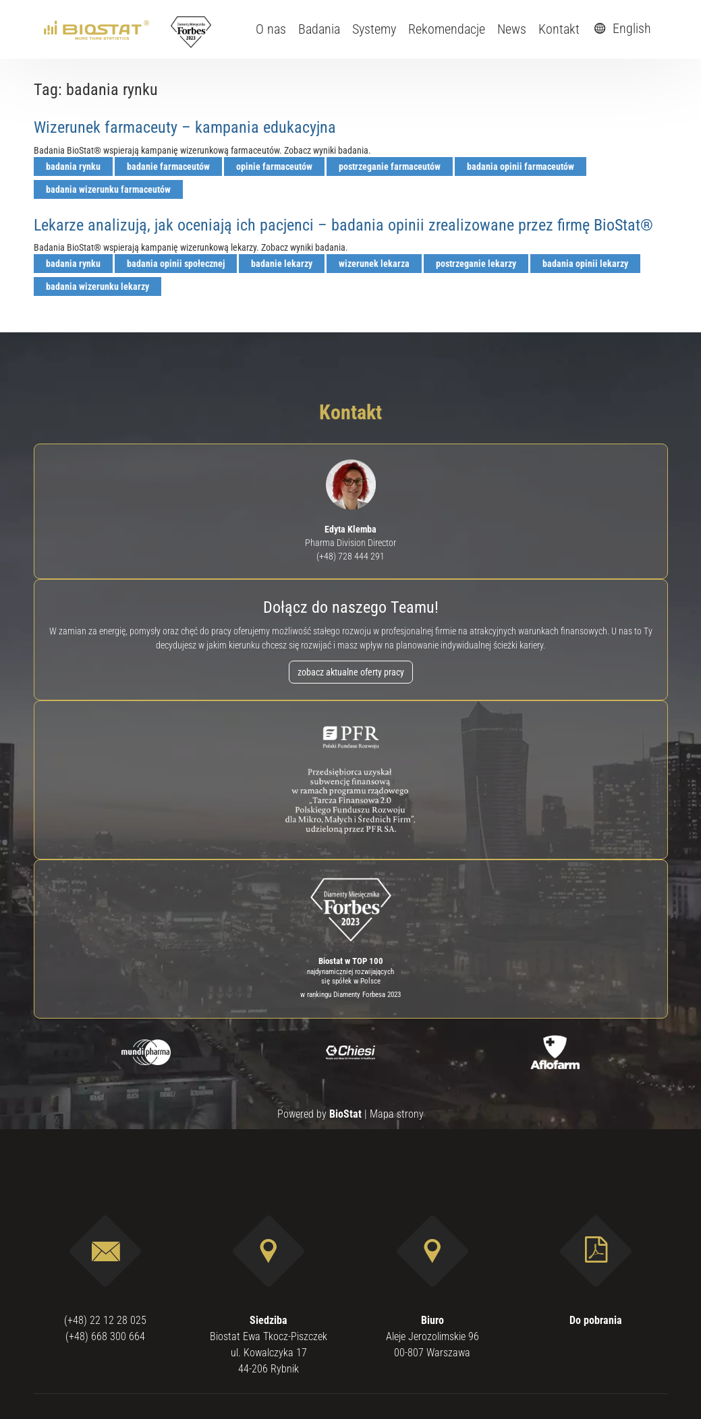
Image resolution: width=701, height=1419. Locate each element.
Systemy (374, 29)
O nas (271, 29)
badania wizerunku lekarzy (97, 286)
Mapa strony (397, 1114)
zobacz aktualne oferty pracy (351, 672)
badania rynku (73, 166)
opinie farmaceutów (274, 166)
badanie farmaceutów (168, 166)
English (620, 28)
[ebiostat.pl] (97, 29)
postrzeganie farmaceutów (390, 166)
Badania (319, 29)
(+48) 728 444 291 (350, 556)
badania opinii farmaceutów (520, 166)
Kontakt (559, 29)
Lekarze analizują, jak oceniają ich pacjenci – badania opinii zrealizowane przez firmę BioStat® (343, 225)
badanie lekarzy (281, 263)
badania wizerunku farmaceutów (108, 189)
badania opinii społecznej (176, 263)
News (511, 29)
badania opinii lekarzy (585, 263)
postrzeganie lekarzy (476, 263)
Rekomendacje (446, 29)
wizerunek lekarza (374, 263)
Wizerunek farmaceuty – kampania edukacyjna (185, 127)
